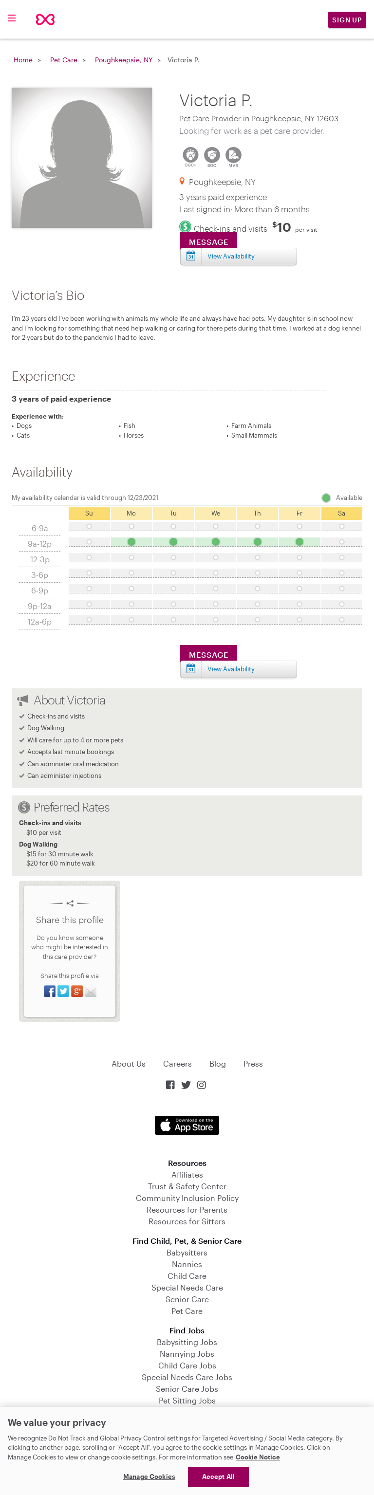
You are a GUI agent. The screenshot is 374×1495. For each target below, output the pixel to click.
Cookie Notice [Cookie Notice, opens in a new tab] (258, 1457)
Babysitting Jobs (187, 1342)
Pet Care (63, 59)
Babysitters (187, 1252)
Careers (177, 1063)
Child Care (187, 1275)
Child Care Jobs (187, 1365)
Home (23, 59)
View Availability (231, 256)
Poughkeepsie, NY (123, 59)
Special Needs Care (187, 1287)
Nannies (187, 1264)
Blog (217, 1063)
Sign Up (347, 20)
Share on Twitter (63, 991)
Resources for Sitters (187, 1221)
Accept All (218, 1476)
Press (253, 1063)
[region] (187, 1451)
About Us (129, 1063)
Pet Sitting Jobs (187, 1400)
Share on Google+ (77, 991)
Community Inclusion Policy (187, 1197)
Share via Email (90, 991)
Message (208, 241)
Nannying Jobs (187, 1353)
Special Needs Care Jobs (187, 1377)
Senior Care (187, 1299)
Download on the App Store (187, 1125)
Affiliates (187, 1174)
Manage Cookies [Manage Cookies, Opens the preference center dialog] (149, 1476)
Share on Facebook (50, 991)
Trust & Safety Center (187, 1186)
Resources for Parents (187, 1209)
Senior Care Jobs (187, 1388)
